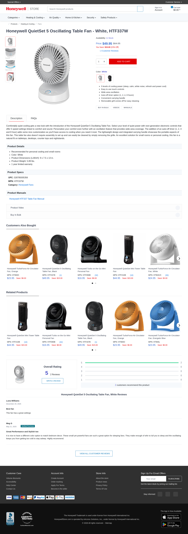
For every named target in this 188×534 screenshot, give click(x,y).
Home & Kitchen (72, 17)
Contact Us (10, 489)
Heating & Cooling (34, 17)
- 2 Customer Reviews (107, 51)
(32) (95, 275)
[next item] (10, 105)
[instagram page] (167, 494)
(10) (130, 275)
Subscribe (174, 479)
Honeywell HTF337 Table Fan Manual (26, 199)
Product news (101, 482)
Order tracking (57, 482)
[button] (54, 73)
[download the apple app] (171, 517)
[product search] (140, 9)
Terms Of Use (101, 489)
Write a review (52, 381)
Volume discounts (13, 478)
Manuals (127, 108)
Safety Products (108, 17)
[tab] (16, 118)
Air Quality (54, 17)
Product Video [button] (94, 208)
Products (14, 24)
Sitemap (108, 523)
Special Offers (12, 2)
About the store (102, 478)
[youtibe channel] (175, 494)
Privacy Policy (101, 485)
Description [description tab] (16, 118)
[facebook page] (160, 494)
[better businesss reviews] (10, 519)
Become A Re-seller (59, 489)
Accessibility (11, 482)
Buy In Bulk (103, 108)
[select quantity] (101, 62)
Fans (40, 24)
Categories (12, 17)
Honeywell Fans (26, 185)
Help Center (11, 485)
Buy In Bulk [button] (94, 215)
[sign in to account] (156, 9)
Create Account (57, 478)
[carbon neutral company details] (26, 519)
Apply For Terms (57, 485)
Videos (115, 108)
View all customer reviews (94, 453)
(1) (59, 275)
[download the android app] (171, 524)
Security (90, 17)
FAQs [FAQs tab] (34, 118)
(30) (165, 275)
